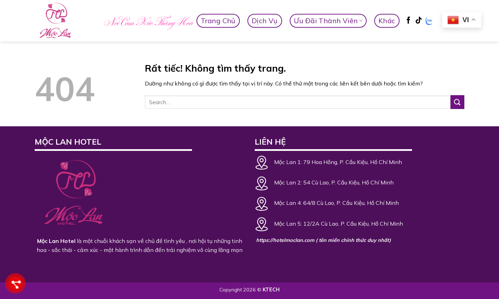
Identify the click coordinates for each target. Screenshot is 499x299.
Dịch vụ (265, 20)
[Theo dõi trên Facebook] (408, 21)
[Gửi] (457, 102)
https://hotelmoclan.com (285, 240)
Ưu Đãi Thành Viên (328, 20)
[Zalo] (429, 21)
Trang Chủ (218, 20)
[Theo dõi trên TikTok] (418, 21)
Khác (386, 20)
